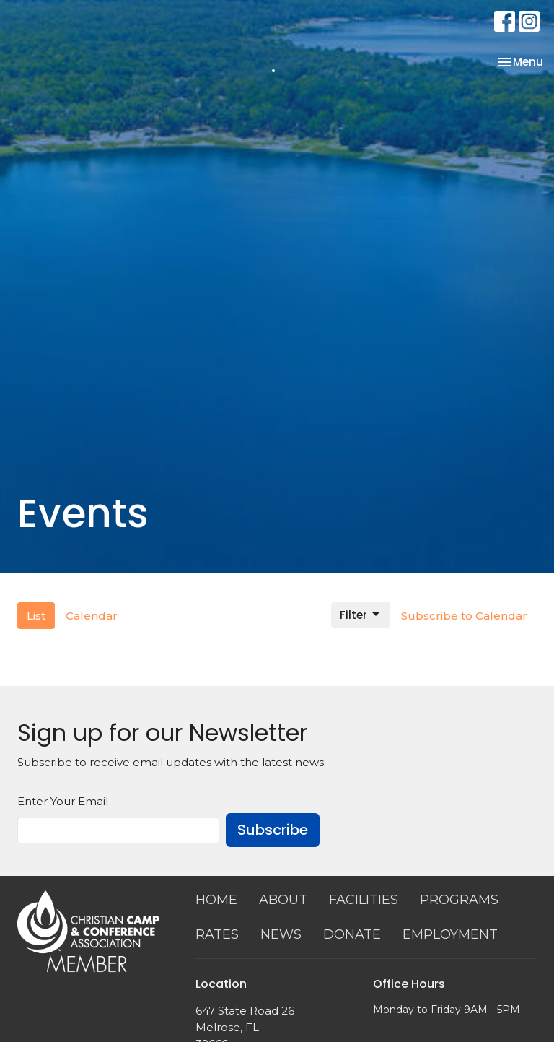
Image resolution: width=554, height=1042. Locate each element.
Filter (361, 614)
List (36, 615)
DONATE (352, 934)
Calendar (92, 615)
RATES (217, 934)
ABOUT (283, 900)
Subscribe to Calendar (464, 615)
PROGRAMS (459, 900)
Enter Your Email (62, 801)
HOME (216, 900)
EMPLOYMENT (450, 934)
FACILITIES (363, 900)
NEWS (281, 934)
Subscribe (272, 830)
